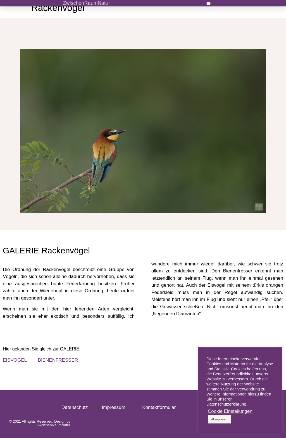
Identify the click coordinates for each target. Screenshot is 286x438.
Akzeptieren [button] (219, 419)
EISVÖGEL (15, 360)
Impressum (116, 407)
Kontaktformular (159, 407)
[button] (209, 3)
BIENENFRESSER (58, 360)
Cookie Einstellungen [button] (230, 411)
